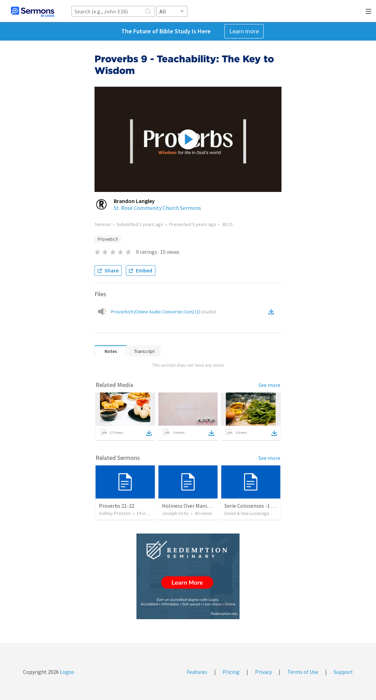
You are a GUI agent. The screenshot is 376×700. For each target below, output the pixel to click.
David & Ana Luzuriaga (246, 513)
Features (197, 671)
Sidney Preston (115, 513)
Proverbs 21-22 (116, 505)
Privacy (263, 671)
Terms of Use (302, 671)
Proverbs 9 (108, 239)
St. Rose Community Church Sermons (157, 207)
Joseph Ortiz (175, 513)
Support (343, 671)
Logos (66, 671)
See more (269, 384)
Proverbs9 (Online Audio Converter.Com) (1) (163, 312)
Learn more (244, 31)
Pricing (231, 671)
